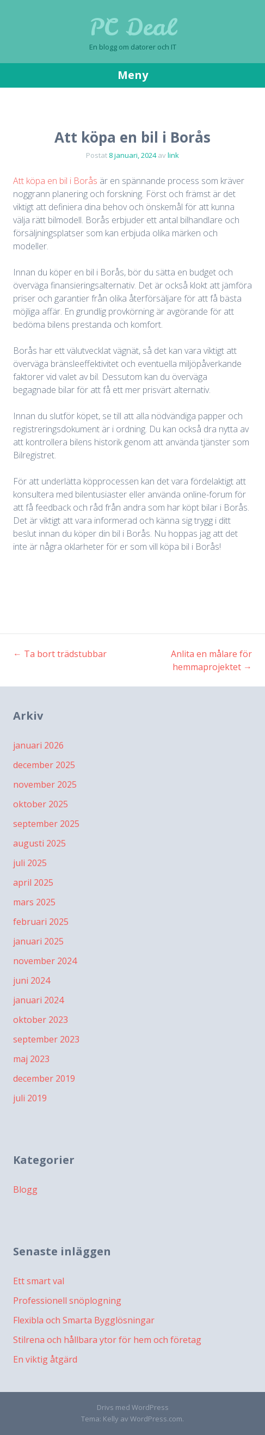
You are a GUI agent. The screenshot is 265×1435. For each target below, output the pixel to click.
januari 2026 (38, 745)
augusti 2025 (39, 843)
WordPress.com (156, 1419)
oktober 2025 (40, 804)
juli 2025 (30, 863)
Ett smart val (38, 1281)
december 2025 (44, 765)
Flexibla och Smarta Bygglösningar (84, 1320)
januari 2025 (38, 941)
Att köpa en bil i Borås (55, 181)
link (173, 155)
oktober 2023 (40, 1020)
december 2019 (44, 1078)
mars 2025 (34, 902)
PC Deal (132, 27)
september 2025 (46, 824)
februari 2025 (41, 922)
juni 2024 (31, 980)
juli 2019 (30, 1098)
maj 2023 (31, 1059)
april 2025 (33, 882)
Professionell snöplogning (67, 1301)
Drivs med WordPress (133, 1407)
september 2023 (46, 1039)
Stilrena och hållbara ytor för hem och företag (107, 1340)
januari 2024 (38, 1000)
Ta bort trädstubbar (60, 654)
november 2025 (45, 784)
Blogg (25, 1189)
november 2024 (45, 961)
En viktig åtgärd (45, 1359)
